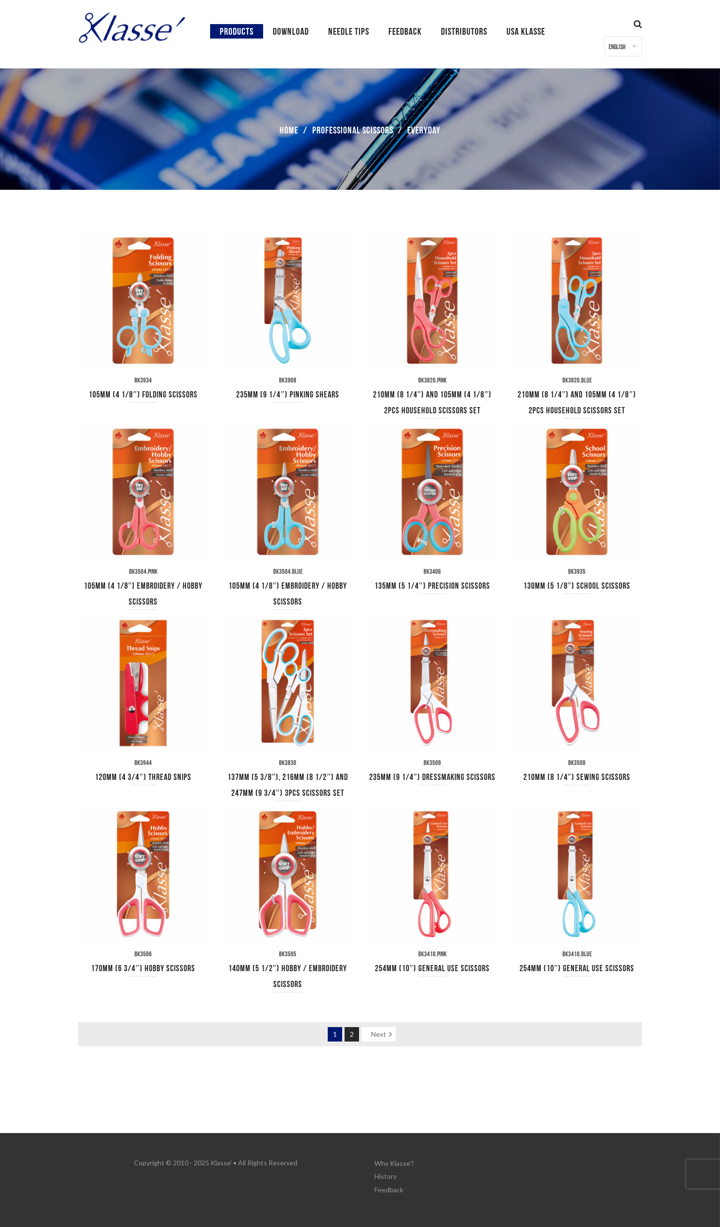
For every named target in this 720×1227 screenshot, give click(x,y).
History (385, 1175)
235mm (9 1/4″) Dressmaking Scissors (432, 777)
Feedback (388, 1187)
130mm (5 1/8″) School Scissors (577, 586)
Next (378, 1034)
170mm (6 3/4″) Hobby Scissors (143, 968)
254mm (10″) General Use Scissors (432, 968)
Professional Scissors (352, 130)
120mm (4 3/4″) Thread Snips (143, 777)
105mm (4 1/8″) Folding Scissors (143, 395)
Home (289, 130)
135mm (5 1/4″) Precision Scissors (432, 586)
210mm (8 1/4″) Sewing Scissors (577, 777)
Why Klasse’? (394, 1163)
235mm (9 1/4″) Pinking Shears (287, 395)
